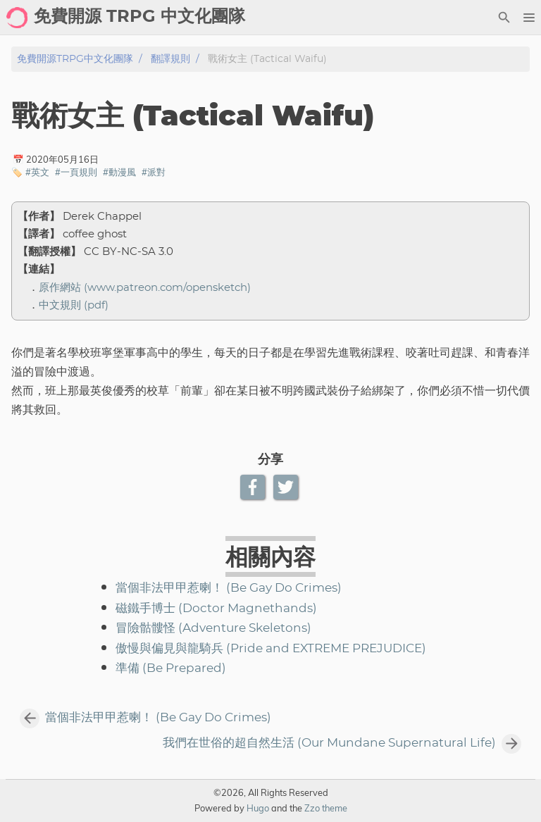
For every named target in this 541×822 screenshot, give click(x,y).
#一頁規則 (76, 172)
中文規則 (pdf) (73, 305)
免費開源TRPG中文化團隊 (75, 59)
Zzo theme (325, 808)
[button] (528, 17)
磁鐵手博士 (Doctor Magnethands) (216, 608)
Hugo (258, 808)
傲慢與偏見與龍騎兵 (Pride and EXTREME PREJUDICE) (271, 648)
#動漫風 (119, 172)
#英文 (37, 172)
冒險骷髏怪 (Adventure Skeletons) (213, 628)
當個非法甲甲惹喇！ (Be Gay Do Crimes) (229, 588)
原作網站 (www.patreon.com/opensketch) (145, 287)
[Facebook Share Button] (254, 487)
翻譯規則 (170, 59)
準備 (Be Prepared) (171, 668)
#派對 (154, 172)
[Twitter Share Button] (287, 487)
